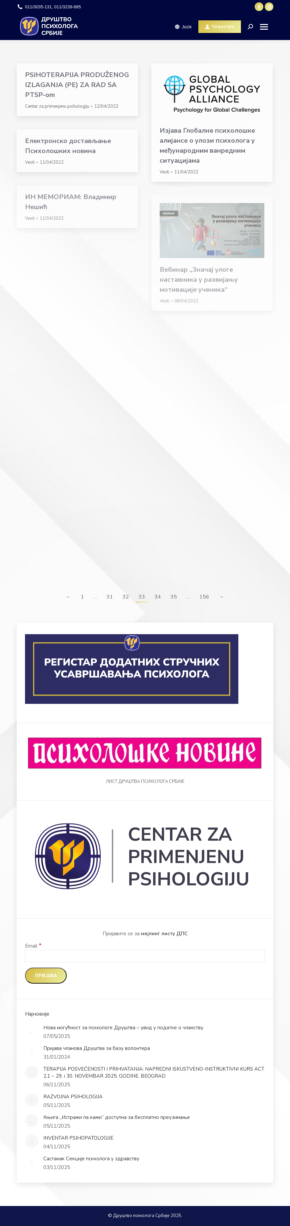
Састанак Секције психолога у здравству (91, 1158)
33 (141, 596)
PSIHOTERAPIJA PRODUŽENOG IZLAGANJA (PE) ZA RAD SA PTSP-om (77, 84)
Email (33, 946)
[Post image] (31, 1031)
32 (125, 596)
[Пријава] (46, 976)
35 (173, 596)
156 (204, 596)
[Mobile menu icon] (266, 27)
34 (157, 596)
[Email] (145, 956)
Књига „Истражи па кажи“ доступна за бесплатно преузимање (116, 1117)
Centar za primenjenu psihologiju (57, 106)
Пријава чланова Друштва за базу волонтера (96, 1048)
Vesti (164, 172)
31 (109, 596)
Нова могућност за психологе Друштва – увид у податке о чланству (123, 1027)
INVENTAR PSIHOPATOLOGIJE (78, 1138)
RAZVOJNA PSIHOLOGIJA (73, 1096)
